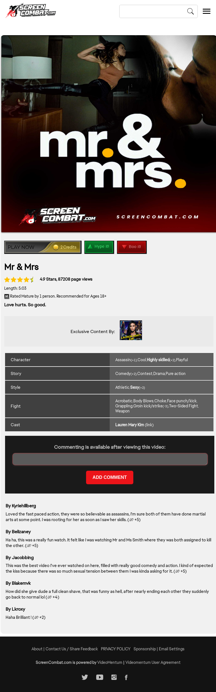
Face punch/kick (182, 400)
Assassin (123, 359)
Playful (182, 359)
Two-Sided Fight (183, 405)
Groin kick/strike (148, 405)
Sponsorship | (146, 648)
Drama (159, 373)
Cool (142, 359)
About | (39, 648)
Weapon (122, 411)
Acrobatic (123, 400)
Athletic (122, 387)
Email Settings (171, 648)
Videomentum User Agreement (153, 662)
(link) (149, 424)
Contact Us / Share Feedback (72, 648)
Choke (160, 400)
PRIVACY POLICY (115, 648)
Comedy (122, 373)
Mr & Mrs (22, 266)
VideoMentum (109, 662)
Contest (144, 373)
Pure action (176, 373)
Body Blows (143, 400)
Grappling (123, 405)
